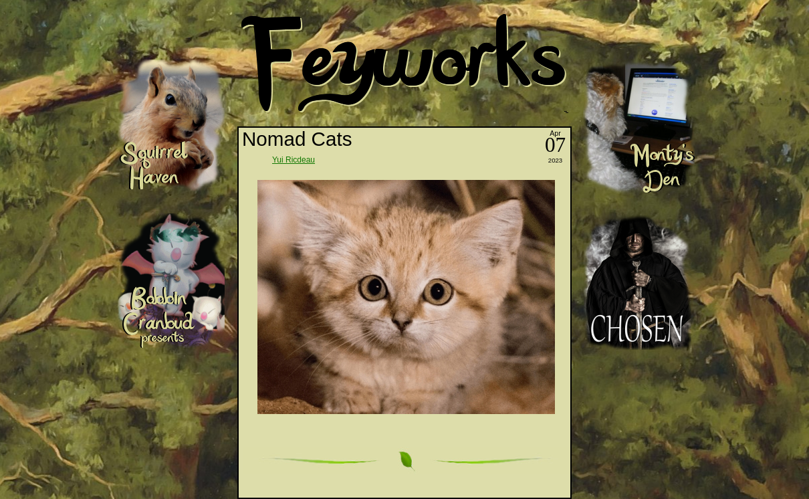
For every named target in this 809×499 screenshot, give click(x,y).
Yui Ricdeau (293, 160)
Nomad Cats (297, 139)
